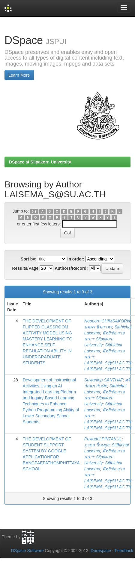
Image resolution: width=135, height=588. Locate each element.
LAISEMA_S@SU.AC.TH (107, 362)
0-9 (34, 211)
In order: (76, 259)
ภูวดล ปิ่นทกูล (97, 444)
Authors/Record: (71, 268)
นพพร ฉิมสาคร (98, 327)
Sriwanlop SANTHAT (103, 380)
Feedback (124, 550)
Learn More (19, 75)
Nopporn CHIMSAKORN (107, 321)
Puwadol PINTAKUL (103, 439)
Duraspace (101, 550)
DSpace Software (27, 550)
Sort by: (29, 259)
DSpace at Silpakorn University (40, 162)
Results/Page (25, 268)
